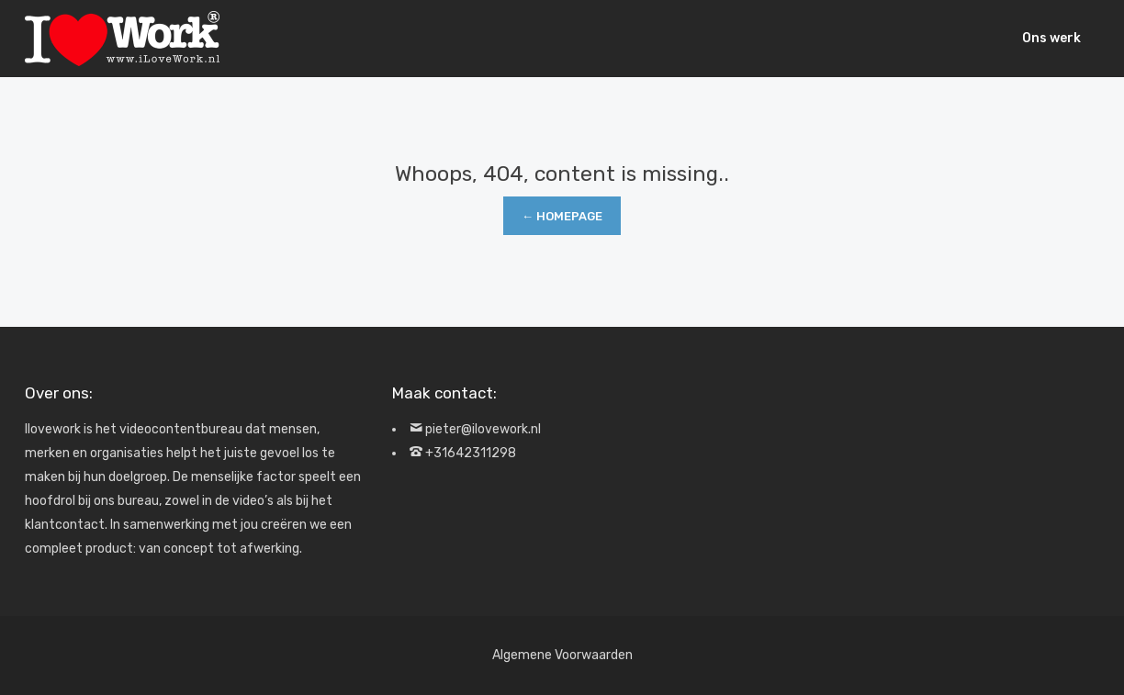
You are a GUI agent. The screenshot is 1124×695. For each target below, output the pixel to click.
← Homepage (562, 216)
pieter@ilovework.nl (483, 429)
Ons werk (1051, 38)
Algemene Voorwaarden (562, 655)
